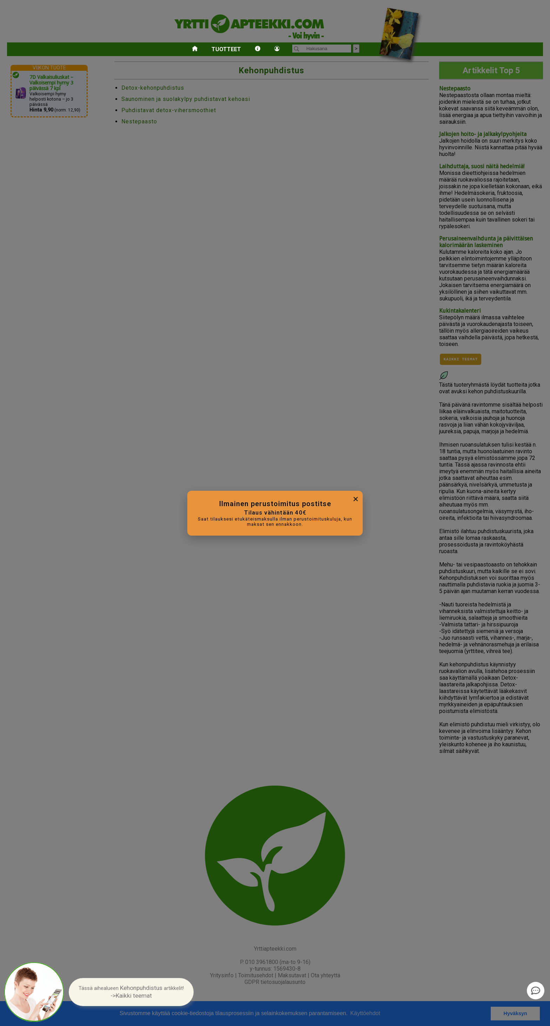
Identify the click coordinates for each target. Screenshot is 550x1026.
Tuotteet (226, 49)
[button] (131, 992)
